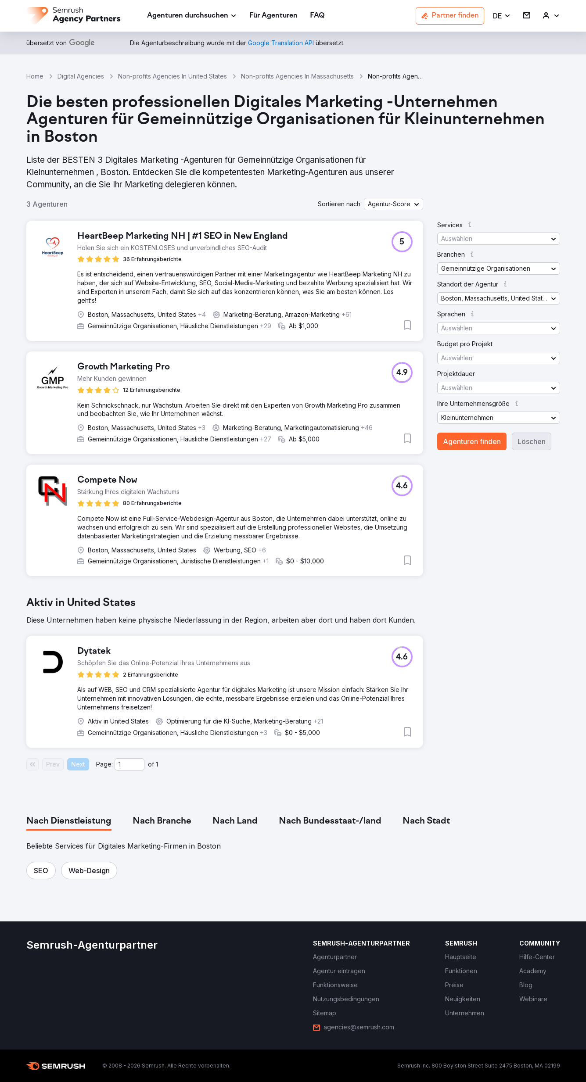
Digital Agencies (81, 76)
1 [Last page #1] (157, 764)
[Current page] (129, 764)
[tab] (68, 821)
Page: (104, 764)
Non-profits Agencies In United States (172, 76)
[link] (273, 16)
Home (34, 76)
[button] (502, 16)
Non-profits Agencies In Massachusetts (297, 76)
